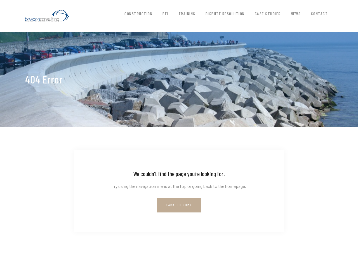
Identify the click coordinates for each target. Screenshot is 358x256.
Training (187, 13)
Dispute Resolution (225, 13)
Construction (138, 13)
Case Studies (268, 13)
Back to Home (179, 205)
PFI (165, 13)
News (296, 13)
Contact (319, 13)
